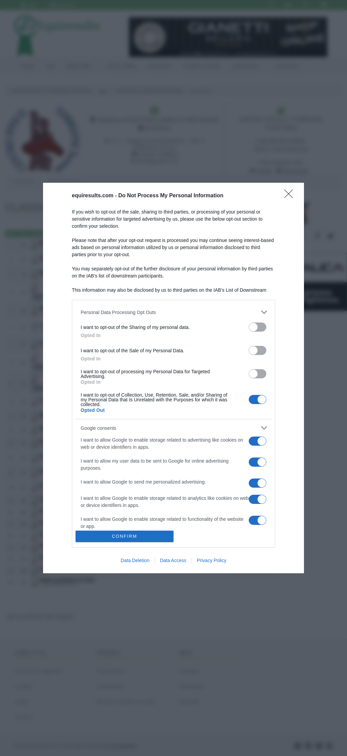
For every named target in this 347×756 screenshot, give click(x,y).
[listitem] (173, 312)
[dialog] (173, 378)
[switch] (257, 327)
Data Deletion (135, 560)
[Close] (290, 196)
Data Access (173, 560)
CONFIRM (124, 536)
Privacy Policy (211, 560)
